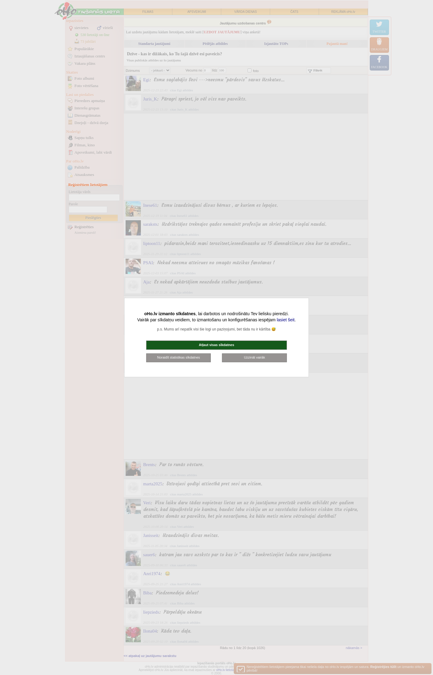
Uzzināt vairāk (254, 357)
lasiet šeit (286, 319)
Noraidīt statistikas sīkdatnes (178, 357)
